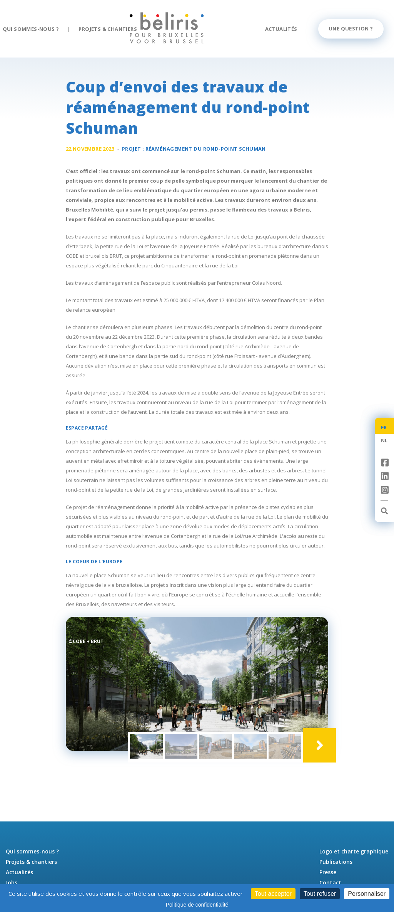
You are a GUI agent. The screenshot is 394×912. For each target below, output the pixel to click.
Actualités (281, 28)
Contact (330, 882)
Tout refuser (320, 893)
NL (384, 440)
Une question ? (351, 28)
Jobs (11, 882)
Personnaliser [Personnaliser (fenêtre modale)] (367, 893)
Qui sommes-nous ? (31, 28)
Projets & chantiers (107, 28)
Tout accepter (273, 893)
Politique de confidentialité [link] (197, 905)
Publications (335, 861)
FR (384, 427)
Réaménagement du (205, 150)
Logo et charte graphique (353, 851)
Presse (327, 872)
